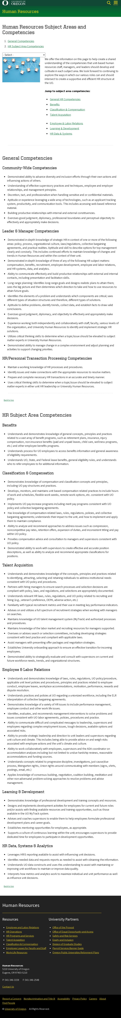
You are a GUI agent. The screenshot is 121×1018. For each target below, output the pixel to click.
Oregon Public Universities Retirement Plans (75, 952)
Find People (8, 1003)
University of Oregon (15, 1009)
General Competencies (21, 41)
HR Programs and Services (20, 936)
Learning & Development (64, 129)
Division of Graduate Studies (67, 944)
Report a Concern (11, 999)
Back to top (9, 400)
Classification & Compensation (67, 110)
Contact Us (8, 987)
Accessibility (64, 999)
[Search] (109, 3)
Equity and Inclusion (62, 940)
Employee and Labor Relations (22, 927)
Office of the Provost (63, 927)
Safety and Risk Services (65, 936)
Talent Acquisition (60, 115)
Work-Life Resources (16, 952)
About (102, 999)
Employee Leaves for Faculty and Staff (26, 948)
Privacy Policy (79, 999)
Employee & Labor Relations (66, 123)
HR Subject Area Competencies (26, 46)
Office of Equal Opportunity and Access (72, 932)
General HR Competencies (65, 100)
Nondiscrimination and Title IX (39, 999)
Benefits (55, 105)
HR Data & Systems (61, 134)
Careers (93, 999)
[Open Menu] (116, 3)
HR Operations (14, 932)
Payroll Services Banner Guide (68, 948)
